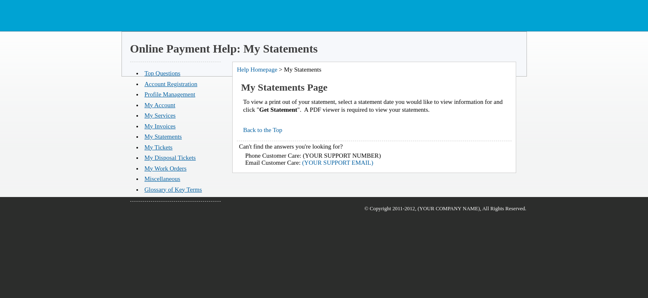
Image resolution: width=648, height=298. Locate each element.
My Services (160, 115)
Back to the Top (262, 130)
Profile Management (170, 94)
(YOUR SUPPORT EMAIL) (337, 162)
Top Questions (163, 73)
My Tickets (159, 147)
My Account (160, 105)
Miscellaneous (163, 178)
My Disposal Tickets (170, 157)
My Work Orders (166, 168)
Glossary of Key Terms (173, 189)
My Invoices (160, 126)
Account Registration (171, 84)
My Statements (163, 136)
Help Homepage (257, 69)
